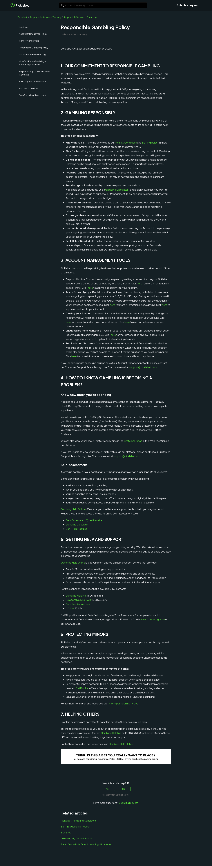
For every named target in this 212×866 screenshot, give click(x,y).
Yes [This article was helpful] (107, 789)
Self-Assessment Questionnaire (84, 520)
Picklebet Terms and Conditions (78, 820)
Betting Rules (150, 142)
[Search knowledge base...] (103, 5)
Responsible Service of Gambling (80, 17)
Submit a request (187, 5)
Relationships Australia (78, 599)
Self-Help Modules (76, 528)
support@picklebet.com (143, 367)
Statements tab (133, 440)
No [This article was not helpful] (123, 789)
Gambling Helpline (76, 595)
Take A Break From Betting (32, 54)
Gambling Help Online (73, 509)
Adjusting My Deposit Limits (32, 81)
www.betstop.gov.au (152, 619)
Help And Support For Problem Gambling (34, 73)
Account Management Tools (33, 33)
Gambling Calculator (116, 189)
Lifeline (70, 608)
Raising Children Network (123, 703)
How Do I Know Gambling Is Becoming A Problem (32, 63)
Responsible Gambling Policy (33, 47)
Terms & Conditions (126, 142)
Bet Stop (23, 27)
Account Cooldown (29, 88)
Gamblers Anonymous (78, 604)
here (139, 283)
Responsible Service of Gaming (45, 17)
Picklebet (22, 17)
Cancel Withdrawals (29, 40)
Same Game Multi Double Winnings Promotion (86, 844)
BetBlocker (82, 688)
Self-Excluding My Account (32, 95)
